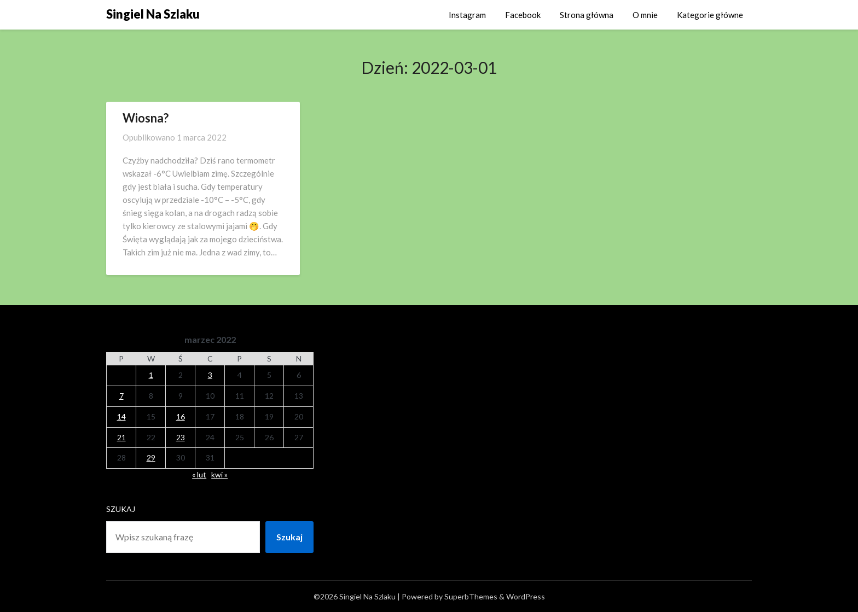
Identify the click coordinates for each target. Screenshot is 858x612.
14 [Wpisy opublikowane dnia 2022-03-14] (121, 416)
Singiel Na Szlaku (153, 14)
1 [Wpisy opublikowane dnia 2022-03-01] (151, 375)
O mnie (645, 15)
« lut (199, 474)
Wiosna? (146, 117)
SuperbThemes (470, 596)
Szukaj (120, 509)
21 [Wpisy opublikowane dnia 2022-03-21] (121, 437)
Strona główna (586, 15)
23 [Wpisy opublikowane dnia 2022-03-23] (180, 437)
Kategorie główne (710, 15)
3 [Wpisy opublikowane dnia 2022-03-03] (210, 375)
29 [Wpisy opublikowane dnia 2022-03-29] (151, 457)
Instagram (467, 15)
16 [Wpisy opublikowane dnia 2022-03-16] (180, 416)
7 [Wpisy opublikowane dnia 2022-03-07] (121, 395)
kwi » (219, 474)
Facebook (523, 15)
